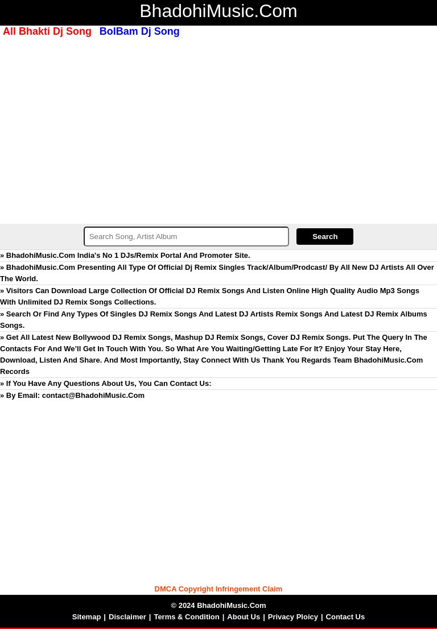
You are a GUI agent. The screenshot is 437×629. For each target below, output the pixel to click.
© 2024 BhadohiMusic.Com (218, 605)
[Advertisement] (218, 129)
